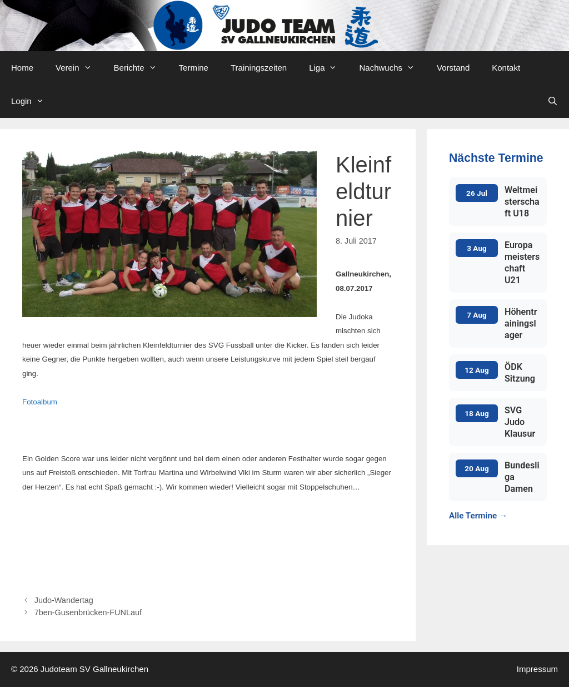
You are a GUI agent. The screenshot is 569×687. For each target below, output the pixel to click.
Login (33, 101)
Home (22, 67)
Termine (193, 67)
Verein (79, 68)
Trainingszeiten (259, 67)
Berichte (141, 68)
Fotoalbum (39, 402)
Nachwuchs (392, 68)
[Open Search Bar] (552, 101)
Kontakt (506, 67)
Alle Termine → (478, 516)
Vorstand (453, 67)
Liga (328, 68)
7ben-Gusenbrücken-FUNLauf (88, 612)
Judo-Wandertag (63, 600)
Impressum (537, 669)
